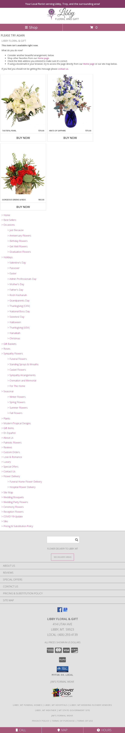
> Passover (14, 268)
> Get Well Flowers (18, 246)
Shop (31, 27)
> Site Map (7, 492)
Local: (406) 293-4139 (62, 635)
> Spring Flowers (16, 402)
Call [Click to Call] (21, 730)
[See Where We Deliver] (62, 557)
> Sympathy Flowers (12, 353)
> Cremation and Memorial (22, 380)
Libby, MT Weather (45, 710)
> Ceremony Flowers (13, 507)
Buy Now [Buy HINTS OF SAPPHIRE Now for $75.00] (70, 138)
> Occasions (8, 224)
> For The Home (16, 386)
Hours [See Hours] (104, 730)
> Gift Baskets (9, 344)
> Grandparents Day (18, 300)
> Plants (6, 418)
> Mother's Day (16, 284)
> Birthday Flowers (18, 241)
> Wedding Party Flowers (15, 502)
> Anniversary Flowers (19, 235)
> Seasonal (7, 391)
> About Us (7, 437)
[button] (62, 669)
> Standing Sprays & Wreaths (23, 364)
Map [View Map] (62, 730)
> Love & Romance (12, 457)
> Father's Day (15, 289)
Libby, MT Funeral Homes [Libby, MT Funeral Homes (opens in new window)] (27, 705)
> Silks (5, 521)
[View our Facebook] (59, 611)
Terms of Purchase (63, 720)
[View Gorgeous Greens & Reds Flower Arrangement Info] (23, 171)
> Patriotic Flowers (12, 442)
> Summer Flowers (18, 407)
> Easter (12, 273)
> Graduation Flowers (19, 251)
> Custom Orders (11, 452)
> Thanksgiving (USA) (19, 327)
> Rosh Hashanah (17, 295)
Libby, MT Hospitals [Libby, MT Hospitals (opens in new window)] (56, 705)
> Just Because (15, 230)
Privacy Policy (40, 720)
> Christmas (14, 338)
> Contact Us (8, 471)
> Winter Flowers (17, 396)
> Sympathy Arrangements (22, 375)
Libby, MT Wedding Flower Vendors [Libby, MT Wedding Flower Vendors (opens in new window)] (91, 705)
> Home (6, 215)
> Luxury (6, 461)
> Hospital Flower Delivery (21, 487)
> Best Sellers (9, 220)
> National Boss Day (19, 311)
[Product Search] (63, 539)
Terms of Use (85, 720)
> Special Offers (10, 466)
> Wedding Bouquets (13, 497)
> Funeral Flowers (17, 359)
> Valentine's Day (17, 262)
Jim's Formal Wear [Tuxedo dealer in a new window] (62, 681)
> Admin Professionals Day (22, 279)
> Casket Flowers (17, 369)
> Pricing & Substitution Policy (17, 526)
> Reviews (7, 447)
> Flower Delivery (11, 476)
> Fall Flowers (15, 413)
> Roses (6, 348)
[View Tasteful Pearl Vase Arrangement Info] (23, 101)
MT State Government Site (74, 710)
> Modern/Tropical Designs (16, 423)
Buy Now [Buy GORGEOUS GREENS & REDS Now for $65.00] (23, 207)
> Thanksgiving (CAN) (19, 306)
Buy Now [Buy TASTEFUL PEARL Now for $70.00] (23, 138)
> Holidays (7, 257)
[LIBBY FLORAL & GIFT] (62, 19)
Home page (43, 58)
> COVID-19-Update (12, 516)
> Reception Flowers (12, 511)
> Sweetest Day (16, 316)
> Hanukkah (14, 333)
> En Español (8, 433)
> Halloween (14, 322)
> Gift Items (8, 428)
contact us (63, 68)
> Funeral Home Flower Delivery (25, 481)
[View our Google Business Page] (65, 611)
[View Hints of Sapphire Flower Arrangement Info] (70, 101)
